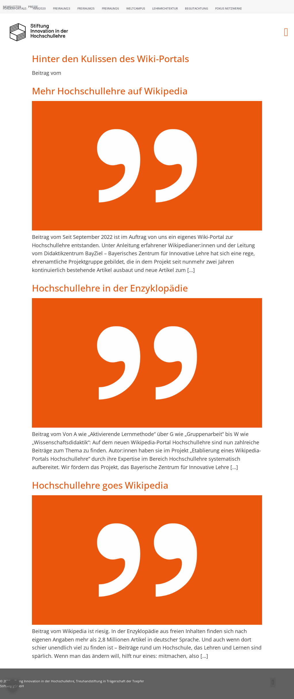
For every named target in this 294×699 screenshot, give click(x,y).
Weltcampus (135, 8)
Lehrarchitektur (165, 8)
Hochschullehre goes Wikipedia (100, 485)
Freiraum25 (86, 8)
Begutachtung (196, 8)
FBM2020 (39, 8)
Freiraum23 (61, 8)
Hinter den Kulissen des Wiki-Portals (110, 58)
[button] (286, 32)
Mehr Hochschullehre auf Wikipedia (110, 91)
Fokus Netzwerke (228, 8)
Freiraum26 (110, 8)
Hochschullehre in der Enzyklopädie (110, 288)
